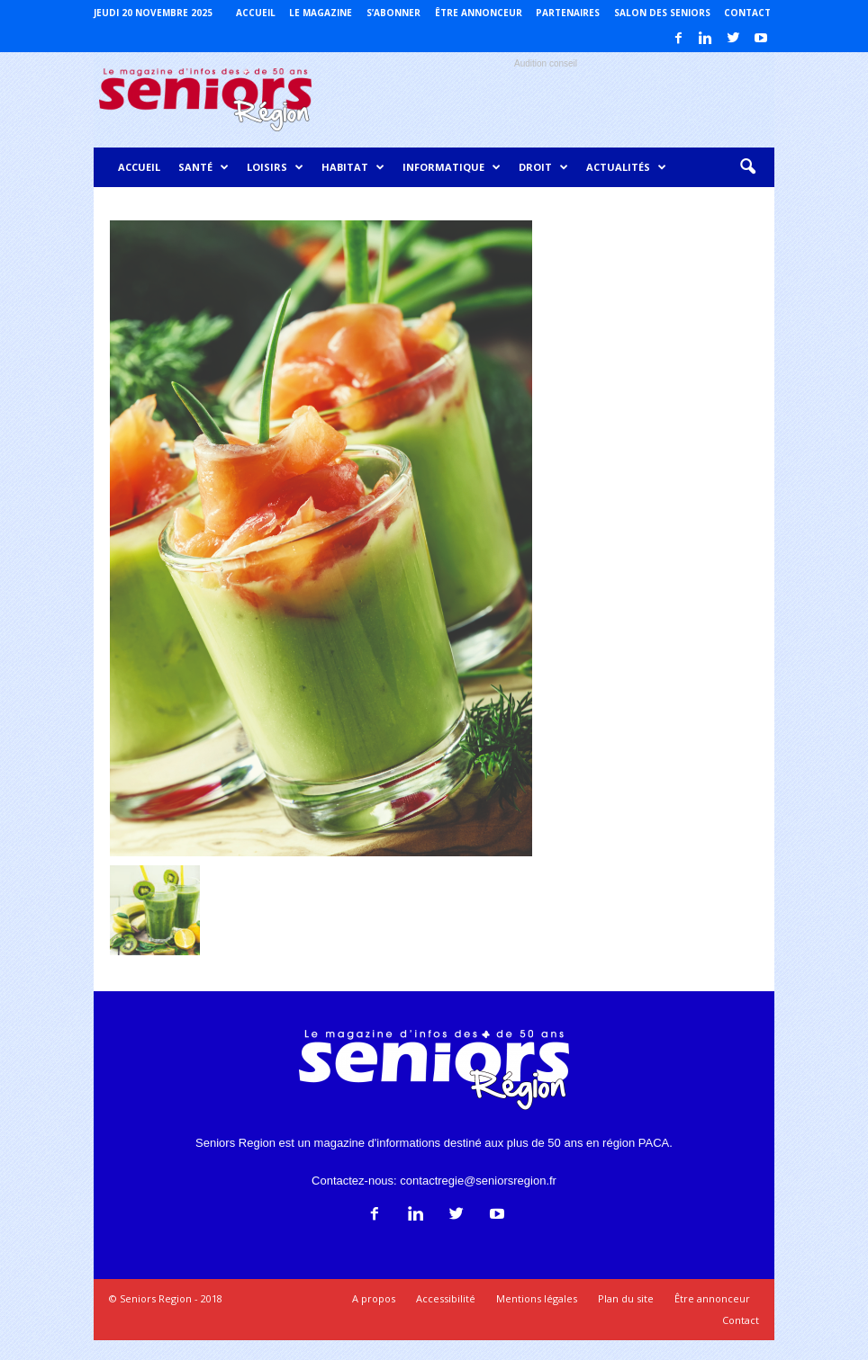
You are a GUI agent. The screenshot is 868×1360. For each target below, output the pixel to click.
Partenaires (568, 12)
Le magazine (320, 12)
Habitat (352, 167)
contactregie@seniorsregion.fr (478, 1180)
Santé (203, 167)
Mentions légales (536, 1298)
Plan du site (626, 1298)
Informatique (451, 167)
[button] (747, 167)
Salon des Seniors (662, 12)
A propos (373, 1298)
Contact (747, 12)
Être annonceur (478, 12)
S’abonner (393, 12)
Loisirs (275, 167)
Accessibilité (445, 1298)
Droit (543, 167)
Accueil (256, 12)
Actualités (626, 167)
